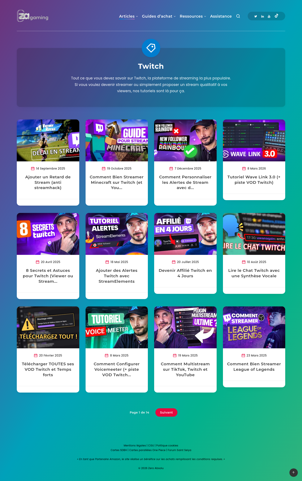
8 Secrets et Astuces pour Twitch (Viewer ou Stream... (48, 276)
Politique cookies (167, 445)
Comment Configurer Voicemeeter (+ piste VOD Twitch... (117, 369)
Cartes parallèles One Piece (147, 450)
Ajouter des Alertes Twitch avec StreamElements (116, 276)
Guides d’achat (157, 16)
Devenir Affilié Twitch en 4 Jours (185, 273)
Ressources (191, 16)
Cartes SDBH (119, 450)
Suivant (166, 412)
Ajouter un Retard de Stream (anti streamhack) (48, 182)
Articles (127, 16)
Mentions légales (135, 445)
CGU (151, 445)
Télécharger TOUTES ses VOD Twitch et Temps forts (48, 369)
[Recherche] (238, 17)
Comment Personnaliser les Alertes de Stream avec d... (185, 182)
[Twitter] (255, 16)
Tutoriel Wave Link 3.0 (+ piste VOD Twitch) (254, 180)
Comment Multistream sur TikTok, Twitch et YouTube (185, 369)
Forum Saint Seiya (179, 450)
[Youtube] (269, 16)
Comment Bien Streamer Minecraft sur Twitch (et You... (117, 182)
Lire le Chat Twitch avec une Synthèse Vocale (254, 273)
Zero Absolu (156, 468)
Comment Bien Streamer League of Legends (254, 367)
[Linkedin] (262, 16)
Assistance (221, 16)
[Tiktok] (277, 16)
